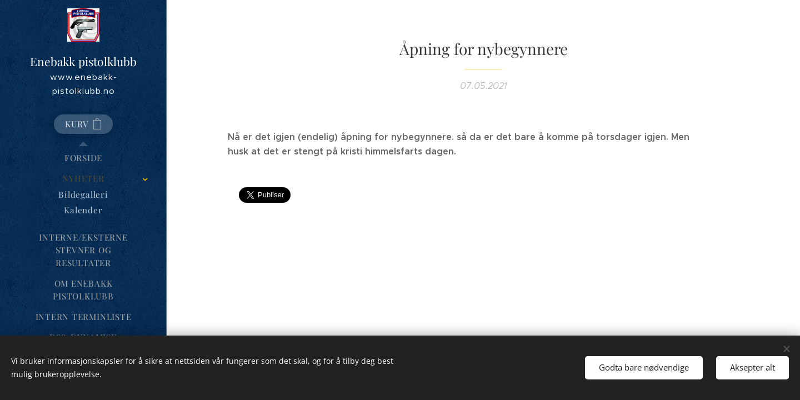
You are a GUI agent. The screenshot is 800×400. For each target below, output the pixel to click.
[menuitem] (83, 158)
